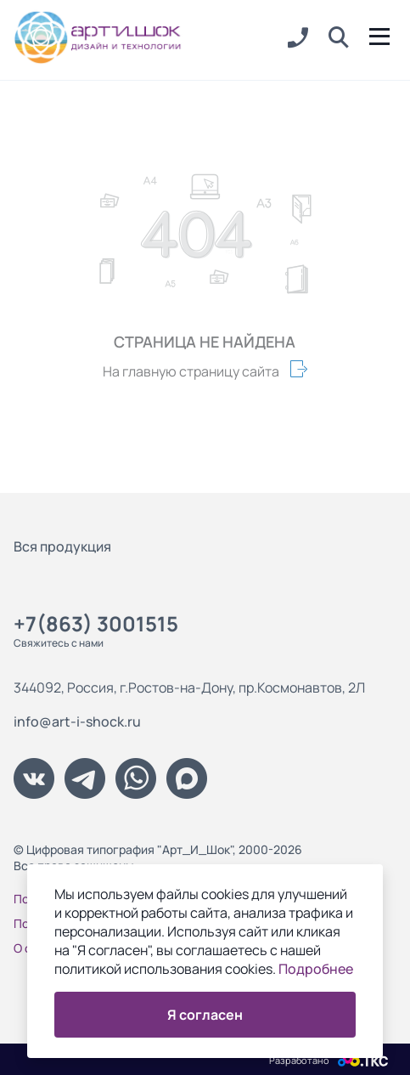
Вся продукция (62, 546)
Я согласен (205, 1014)
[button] (339, 38)
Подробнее (315, 968)
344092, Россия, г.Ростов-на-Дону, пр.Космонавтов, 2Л (189, 687)
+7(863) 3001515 (96, 623)
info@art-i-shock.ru (77, 721)
